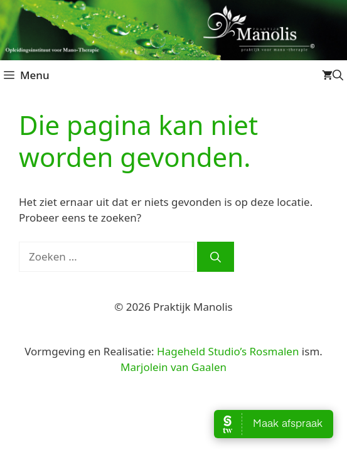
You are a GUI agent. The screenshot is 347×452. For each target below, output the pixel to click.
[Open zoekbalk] (338, 75)
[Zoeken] (215, 257)
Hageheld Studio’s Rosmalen (228, 351)
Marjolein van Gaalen (173, 367)
